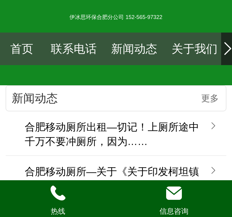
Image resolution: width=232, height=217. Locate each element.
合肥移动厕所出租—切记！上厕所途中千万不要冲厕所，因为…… (112, 134)
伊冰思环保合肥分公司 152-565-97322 (115, 17)
